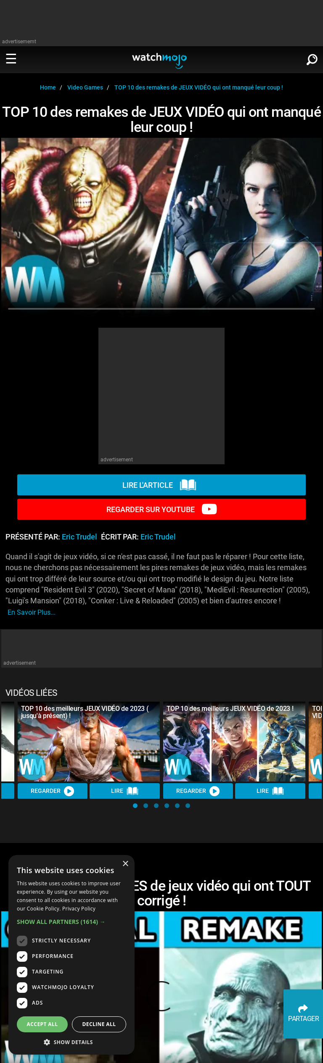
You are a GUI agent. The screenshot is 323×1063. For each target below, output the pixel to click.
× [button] (125, 864)
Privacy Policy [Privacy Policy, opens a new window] (78, 908)
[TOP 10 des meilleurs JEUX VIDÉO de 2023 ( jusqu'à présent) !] (89, 741)
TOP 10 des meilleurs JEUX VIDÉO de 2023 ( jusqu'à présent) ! (85, 712)
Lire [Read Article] (125, 791)
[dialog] (71, 955)
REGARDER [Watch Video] (52, 791)
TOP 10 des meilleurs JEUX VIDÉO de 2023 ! (230, 709)
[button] (135, 805)
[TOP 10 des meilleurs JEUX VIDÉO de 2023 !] (234, 741)
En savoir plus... (32, 612)
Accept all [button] (42, 1024)
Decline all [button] (99, 1024)
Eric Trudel (79, 537)
